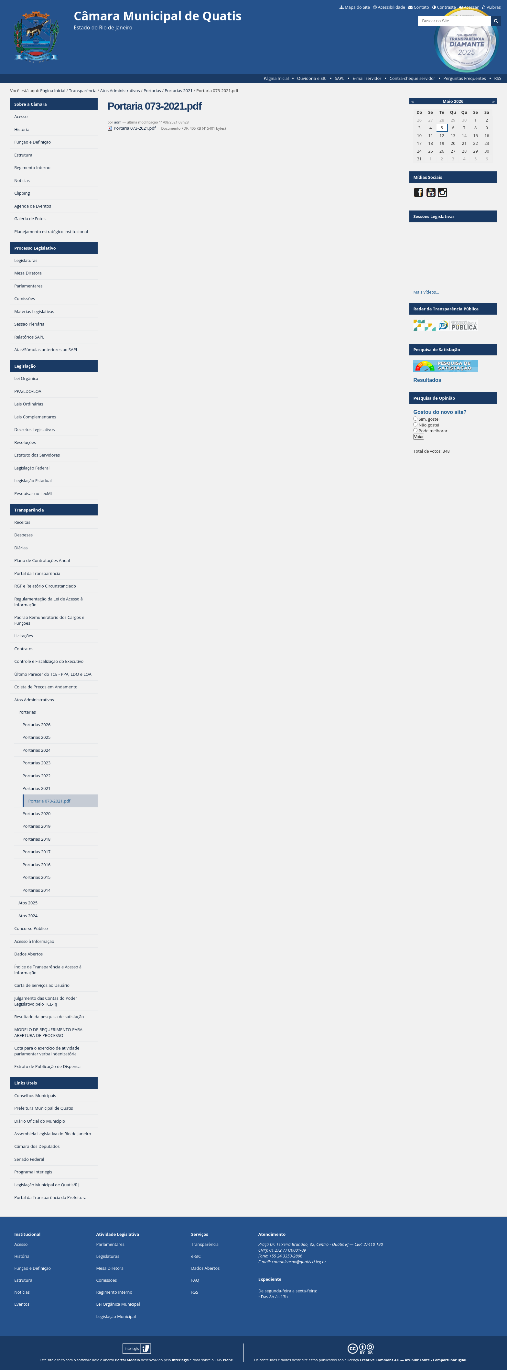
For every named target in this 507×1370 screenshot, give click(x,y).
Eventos (21, 1304)
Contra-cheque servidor (412, 78)
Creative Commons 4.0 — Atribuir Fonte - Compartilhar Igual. (414, 1359)
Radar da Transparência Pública (446, 309)
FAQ (195, 1280)
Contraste (446, 7)
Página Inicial (276, 78)
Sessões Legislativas (433, 216)
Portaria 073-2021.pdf (132, 128)
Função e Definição (32, 1268)
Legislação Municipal (116, 1316)
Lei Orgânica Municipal (118, 1304)
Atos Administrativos (120, 90)
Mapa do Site (357, 7)
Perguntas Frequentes (464, 78)
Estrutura (23, 1280)
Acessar (471, 7)
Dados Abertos (205, 1268)
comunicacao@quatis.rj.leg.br (299, 1262)
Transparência (82, 90)
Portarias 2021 (179, 90)
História (21, 1256)
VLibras (494, 7)
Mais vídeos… (426, 292)
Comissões (106, 1280)
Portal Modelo (127, 1359)
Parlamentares (110, 1244)
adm (118, 122)
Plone (228, 1359)
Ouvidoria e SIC (312, 78)
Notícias (22, 1292)
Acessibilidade (391, 7)
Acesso (20, 1244)
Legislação (25, 366)
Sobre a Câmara (30, 104)
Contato (421, 7)
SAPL (339, 78)
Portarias (152, 90)
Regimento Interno (114, 1292)
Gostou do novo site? (439, 412)
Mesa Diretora (110, 1268)
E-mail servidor (367, 78)
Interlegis (180, 1359)
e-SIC (196, 1256)
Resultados (427, 380)
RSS (497, 78)
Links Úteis (25, 1083)
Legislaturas (107, 1256)
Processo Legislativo (35, 248)
